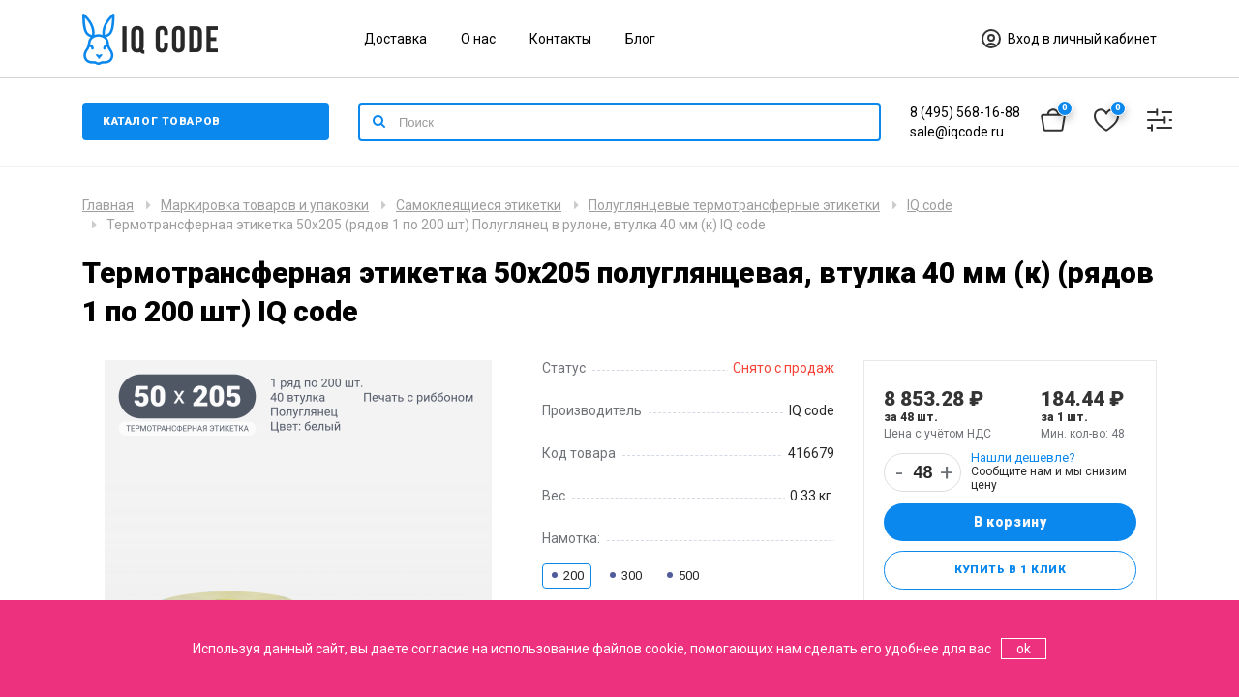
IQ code (929, 205)
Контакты (560, 38)
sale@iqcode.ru (957, 131)
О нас (478, 38)
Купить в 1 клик (1010, 571)
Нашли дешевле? (1023, 457)
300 (625, 576)
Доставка (395, 38)
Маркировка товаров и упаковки (265, 205)
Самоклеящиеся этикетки (478, 205)
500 (682, 576)
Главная (108, 205)
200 (567, 576)
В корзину (1010, 522)
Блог (640, 38)
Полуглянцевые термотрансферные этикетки (734, 205)
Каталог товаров (164, 122)
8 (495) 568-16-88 (965, 112)
